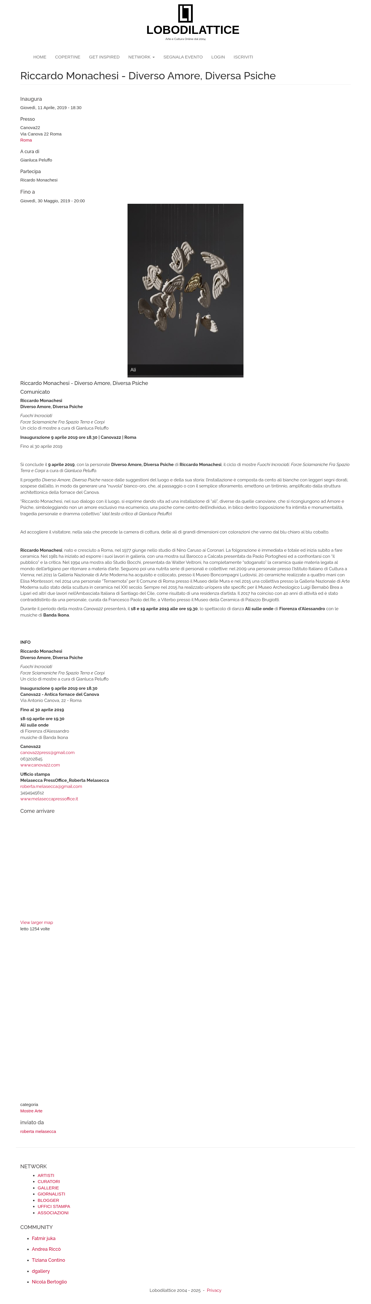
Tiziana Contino (48, 1260)
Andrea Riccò (46, 1249)
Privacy (214, 1290)
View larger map (36, 922)
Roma (26, 139)
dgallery (41, 1271)
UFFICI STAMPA (54, 1206)
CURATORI (49, 1181)
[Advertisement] (185, 1017)
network (141, 56)
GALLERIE (48, 1187)
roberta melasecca (38, 1131)
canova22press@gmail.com (47, 752)
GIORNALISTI (51, 1193)
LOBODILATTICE (187, 29)
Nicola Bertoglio (49, 1282)
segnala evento (183, 56)
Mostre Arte (31, 1110)
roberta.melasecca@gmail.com (51, 786)
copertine (67, 56)
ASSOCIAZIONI (53, 1212)
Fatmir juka (44, 1238)
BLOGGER (48, 1200)
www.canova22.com (40, 765)
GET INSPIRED (104, 56)
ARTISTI (46, 1175)
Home (39, 56)
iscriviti (243, 56)
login (218, 56)
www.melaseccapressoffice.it (49, 799)
